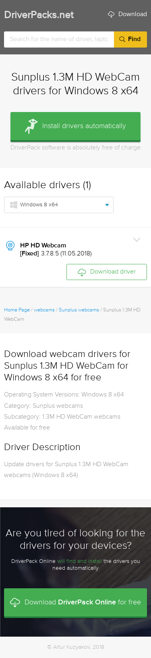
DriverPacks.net (38, 15)
